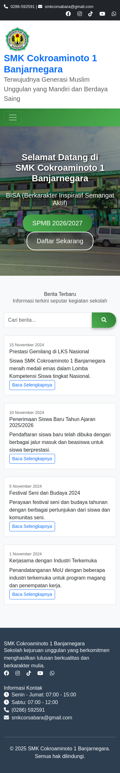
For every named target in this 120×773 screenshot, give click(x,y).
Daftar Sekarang (60, 240)
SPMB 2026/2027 (57, 223)
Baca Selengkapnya (32, 384)
